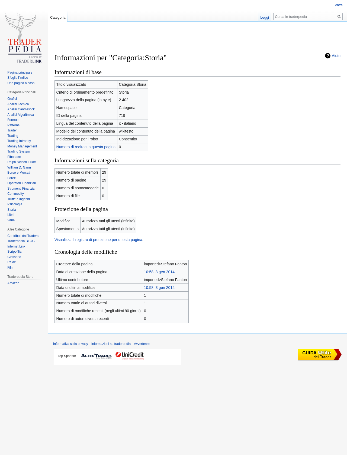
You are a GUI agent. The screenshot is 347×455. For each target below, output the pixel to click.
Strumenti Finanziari (21, 188)
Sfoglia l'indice (17, 78)
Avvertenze (142, 344)
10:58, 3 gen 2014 (159, 272)
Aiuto (336, 56)
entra (339, 5)
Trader (12, 130)
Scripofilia (14, 251)
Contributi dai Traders (22, 236)
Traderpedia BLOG (21, 241)
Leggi (264, 17)
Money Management (22, 146)
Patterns (13, 125)
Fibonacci (14, 157)
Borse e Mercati (18, 172)
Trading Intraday (19, 141)
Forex (11, 178)
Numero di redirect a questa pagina (86, 147)
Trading (12, 136)
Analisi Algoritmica (20, 115)
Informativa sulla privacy (70, 344)
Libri (10, 215)
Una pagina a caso (20, 83)
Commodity (15, 194)
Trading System (18, 151)
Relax (11, 262)
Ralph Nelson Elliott (21, 162)
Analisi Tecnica (18, 104)
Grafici (12, 99)
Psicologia (14, 204)
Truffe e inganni (18, 199)
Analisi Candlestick (21, 109)
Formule (13, 120)
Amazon (13, 283)
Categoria (57, 17)
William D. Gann (19, 167)
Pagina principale (19, 72)
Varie (11, 220)
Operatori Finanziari (21, 183)
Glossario (14, 257)
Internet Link (16, 246)
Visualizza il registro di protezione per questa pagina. (98, 240)
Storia (11, 210)
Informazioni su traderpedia (111, 344)
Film (10, 267)
